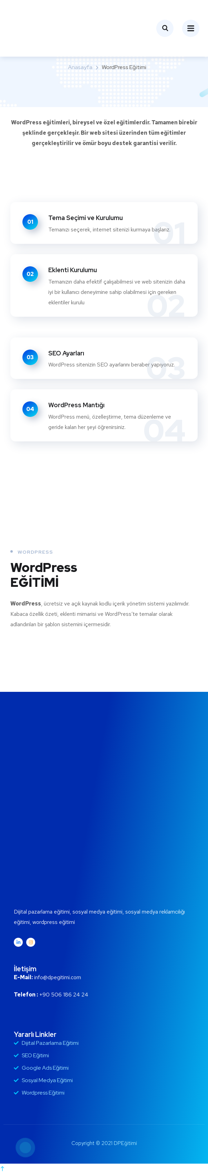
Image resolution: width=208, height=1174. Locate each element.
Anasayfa (80, 67)
